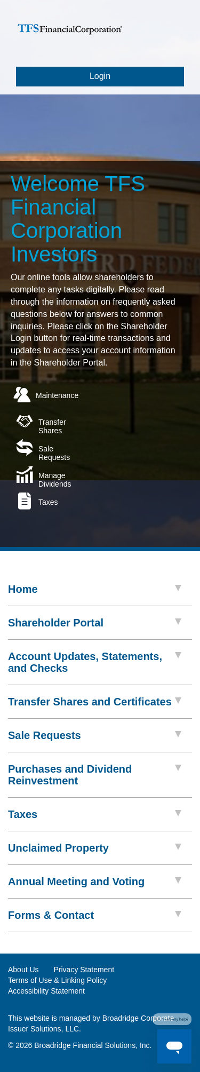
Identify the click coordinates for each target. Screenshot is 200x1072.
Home (94, 589)
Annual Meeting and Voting (94, 881)
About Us (23, 969)
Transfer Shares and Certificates (94, 702)
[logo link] (69, 33)
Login (100, 76)
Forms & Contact (94, 915)
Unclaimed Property (94, 848)
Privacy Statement (83, 969)
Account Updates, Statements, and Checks (94, 662)
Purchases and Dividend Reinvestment (94, 775)
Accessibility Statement (46, 991)
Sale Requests (94, 735)
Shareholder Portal (94, 623)
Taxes (94, 814)
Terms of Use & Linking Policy (57, 980)
